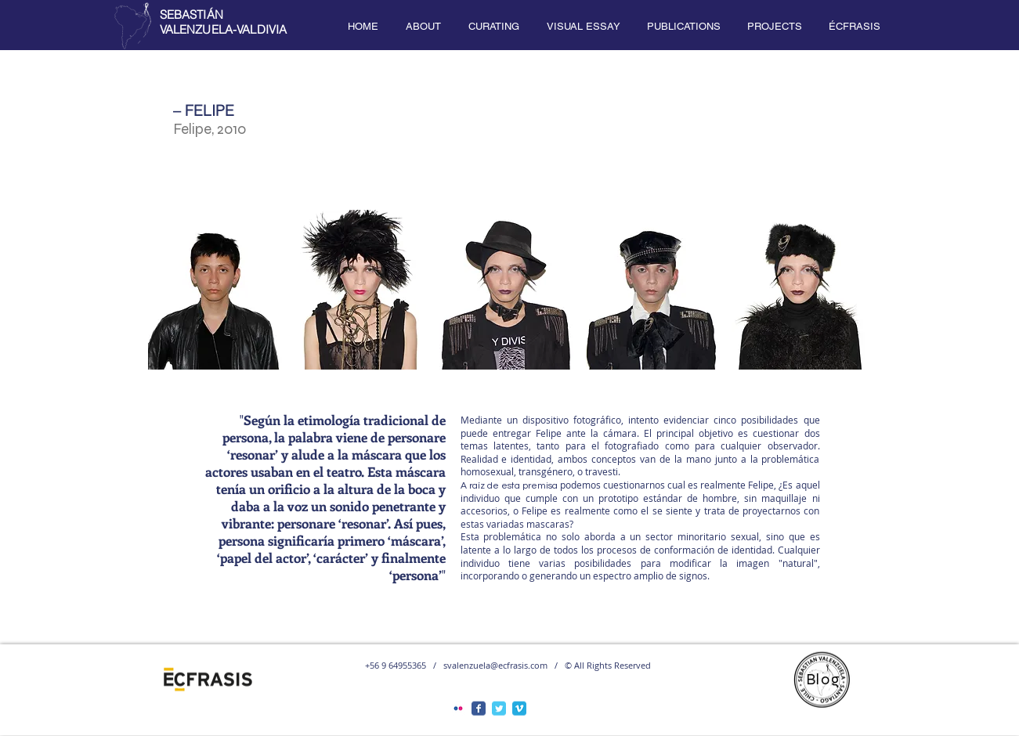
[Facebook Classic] (479, 709)
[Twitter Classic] (499, 709)
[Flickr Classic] (458, 709)
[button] (423, 26)
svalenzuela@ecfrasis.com (495, 665)
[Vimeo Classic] (519, 709)
